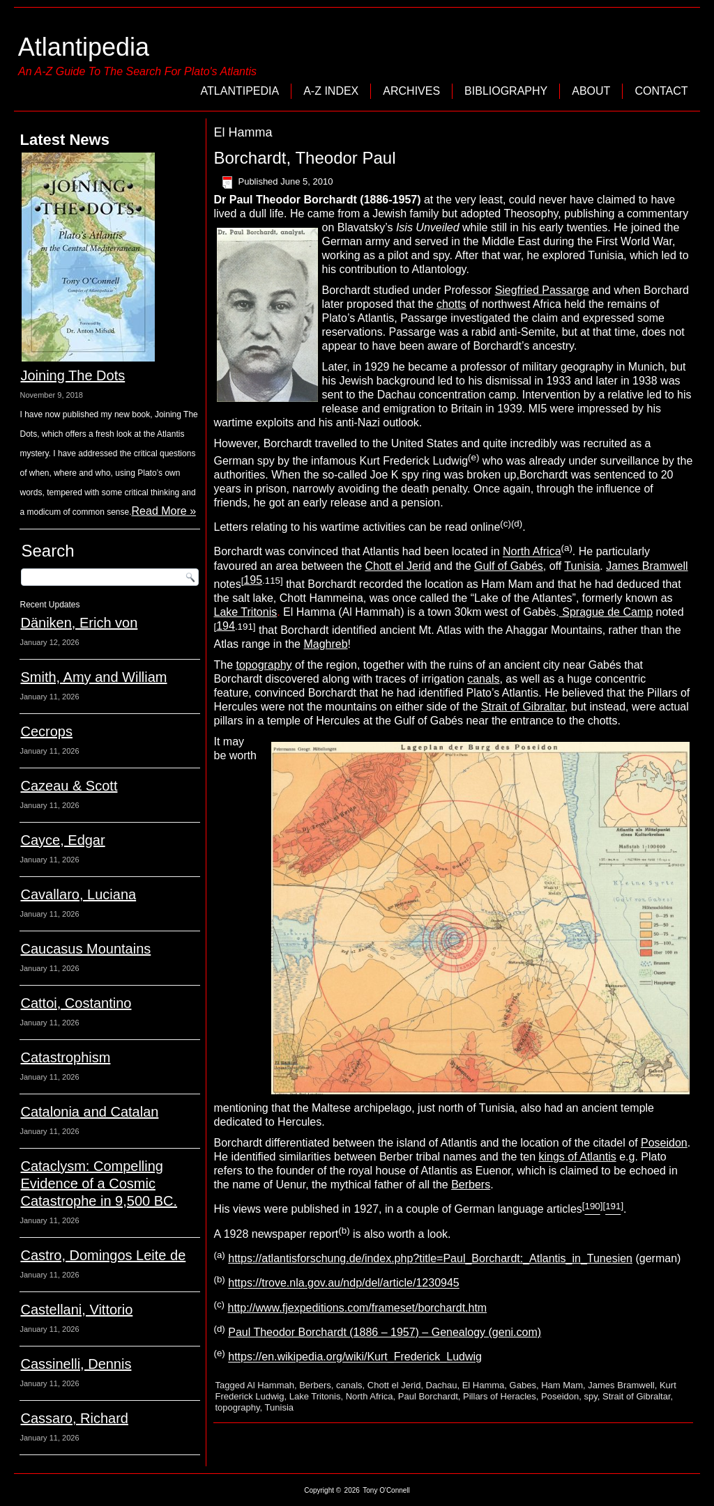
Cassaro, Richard (74, 1418)
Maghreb (325, 644)
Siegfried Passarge (542, 290)
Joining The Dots (72, 375)
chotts (451, 304)
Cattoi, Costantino (75, 1003)
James (624, 566)
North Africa (532, 552)
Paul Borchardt (428, 1396)
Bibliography (505, 91)
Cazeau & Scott (68, 785)
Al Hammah (270, 1385)
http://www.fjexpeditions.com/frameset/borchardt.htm (357, 1308)
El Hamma (483, 1385)
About (591, 91)
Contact (661, 91)
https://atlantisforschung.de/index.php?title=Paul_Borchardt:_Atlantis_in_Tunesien (430, 1258)
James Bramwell (621, 1385)
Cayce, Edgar (62, 840)
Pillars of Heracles (499, 1396)
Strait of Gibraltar (523, 707)
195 (252, 580)
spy (591, 1396)
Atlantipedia (83, 47)
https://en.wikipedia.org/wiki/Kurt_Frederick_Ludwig (355, 1357)
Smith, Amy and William (93, 677)
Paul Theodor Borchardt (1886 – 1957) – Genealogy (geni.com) (384, 1332)
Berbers (470, 1184)
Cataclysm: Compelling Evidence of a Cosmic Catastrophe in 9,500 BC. (98, 1183)
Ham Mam (562, 1385)
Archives (411, 91)
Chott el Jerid (398, 566)
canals (483, 679)
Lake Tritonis (245, 612)
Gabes (523, 1385)
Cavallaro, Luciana (78, 894)
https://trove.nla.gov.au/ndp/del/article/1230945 (343, 1283)
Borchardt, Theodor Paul (304, 157)
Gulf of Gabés (508, 566)
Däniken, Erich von (78, 622)
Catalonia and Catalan (89, 1111)
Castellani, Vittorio (76, 1309)
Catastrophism (65, 1057)
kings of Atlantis (577, 1157)
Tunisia (582, 566)
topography (264, 665)
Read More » (164, 511)
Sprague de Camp (606, 612)
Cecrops (46, 731)
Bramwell (665, 566)
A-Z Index (330, 91)
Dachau (441, 1385)
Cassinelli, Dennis (75, 1364)
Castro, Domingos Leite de (102, 1255)
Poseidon (664, 1143)
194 (225, 626)
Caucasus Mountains (85, 948)
